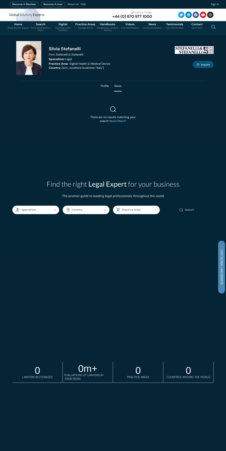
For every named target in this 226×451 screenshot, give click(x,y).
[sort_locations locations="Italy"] (76, 68)
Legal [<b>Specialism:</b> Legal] (60, 59)
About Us (73, 4)
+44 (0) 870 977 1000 (132, 16)
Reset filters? (117, 121)
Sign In (215, 4)
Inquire (203, 64)
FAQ (83, 4)
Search (186, 210)
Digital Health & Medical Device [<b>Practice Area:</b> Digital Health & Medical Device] (79, 64)
